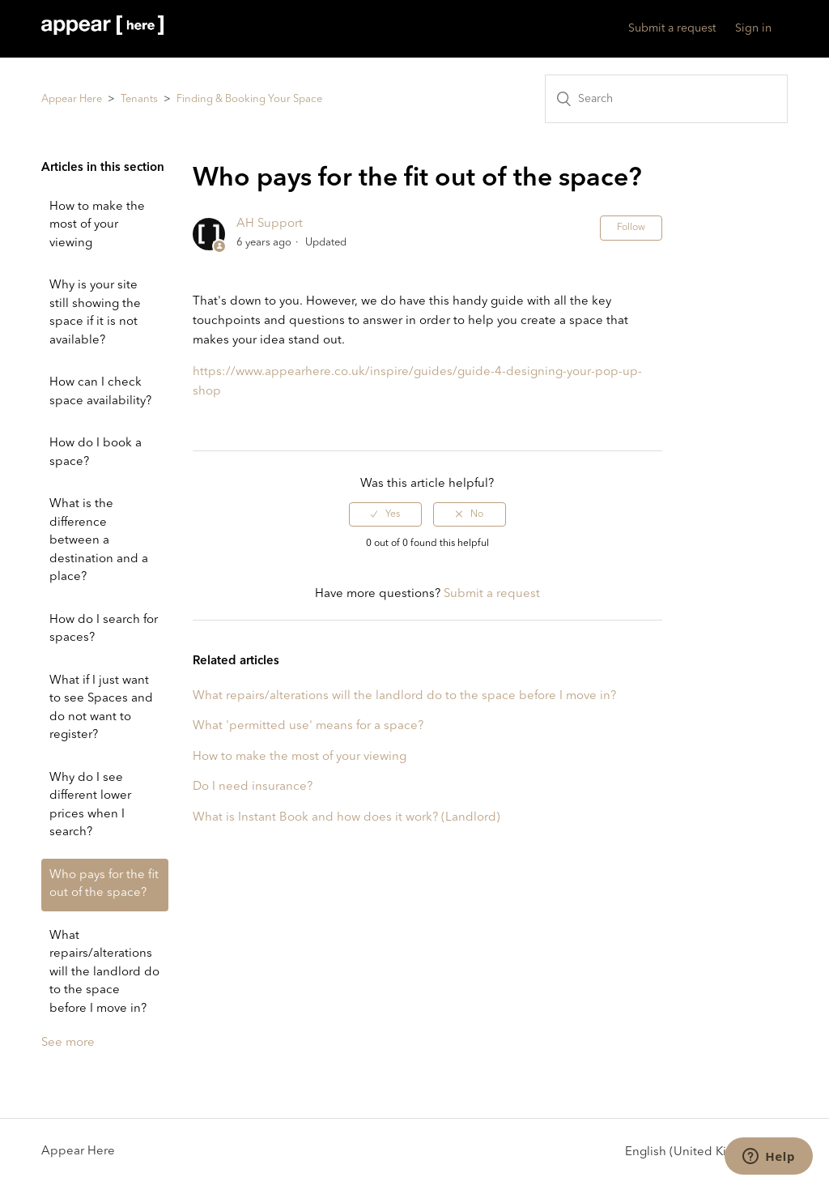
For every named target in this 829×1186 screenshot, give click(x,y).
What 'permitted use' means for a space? (308, 726)
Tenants (139, 99)
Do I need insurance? (252, 787)
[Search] (666, 99)
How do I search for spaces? (103, 629)
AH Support (269, 224)
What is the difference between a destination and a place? (98, 540)
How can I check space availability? (100, 392)
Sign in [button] (753, 28)
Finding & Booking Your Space (249, 99)
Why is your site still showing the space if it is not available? (95, 313)
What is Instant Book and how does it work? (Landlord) (346, 818)
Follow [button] (631, 228)
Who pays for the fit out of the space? (104, 884)
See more (68, 1043)
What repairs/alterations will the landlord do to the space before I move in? (104, 972)
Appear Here (71, 99)
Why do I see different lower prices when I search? (90, 805)
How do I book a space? (95, 452)
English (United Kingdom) (699, 1151)
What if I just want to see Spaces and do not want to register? (101, 708)
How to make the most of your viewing (97, 225)
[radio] (385, 514)
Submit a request (672, 28)
